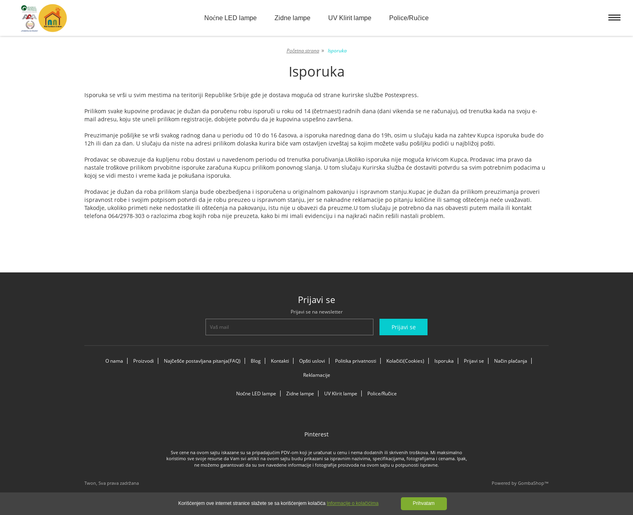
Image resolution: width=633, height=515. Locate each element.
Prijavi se (474, 361)
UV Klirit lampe (349, 18)
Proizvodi (143, 361)
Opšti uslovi (312, 361)
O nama (114, 361)
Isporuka (444, 361)
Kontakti (280, 361)
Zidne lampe (292, 18)
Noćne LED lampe (230, 18)
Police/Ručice (409, 18)
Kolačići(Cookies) (405, 361)
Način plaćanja (510, 361)
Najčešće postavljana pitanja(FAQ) (202, 361)
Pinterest (316, 434)
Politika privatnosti (355, 361)
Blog (256, 361)
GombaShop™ (533, 483)
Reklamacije (316, 375)
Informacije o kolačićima (353, 503)
